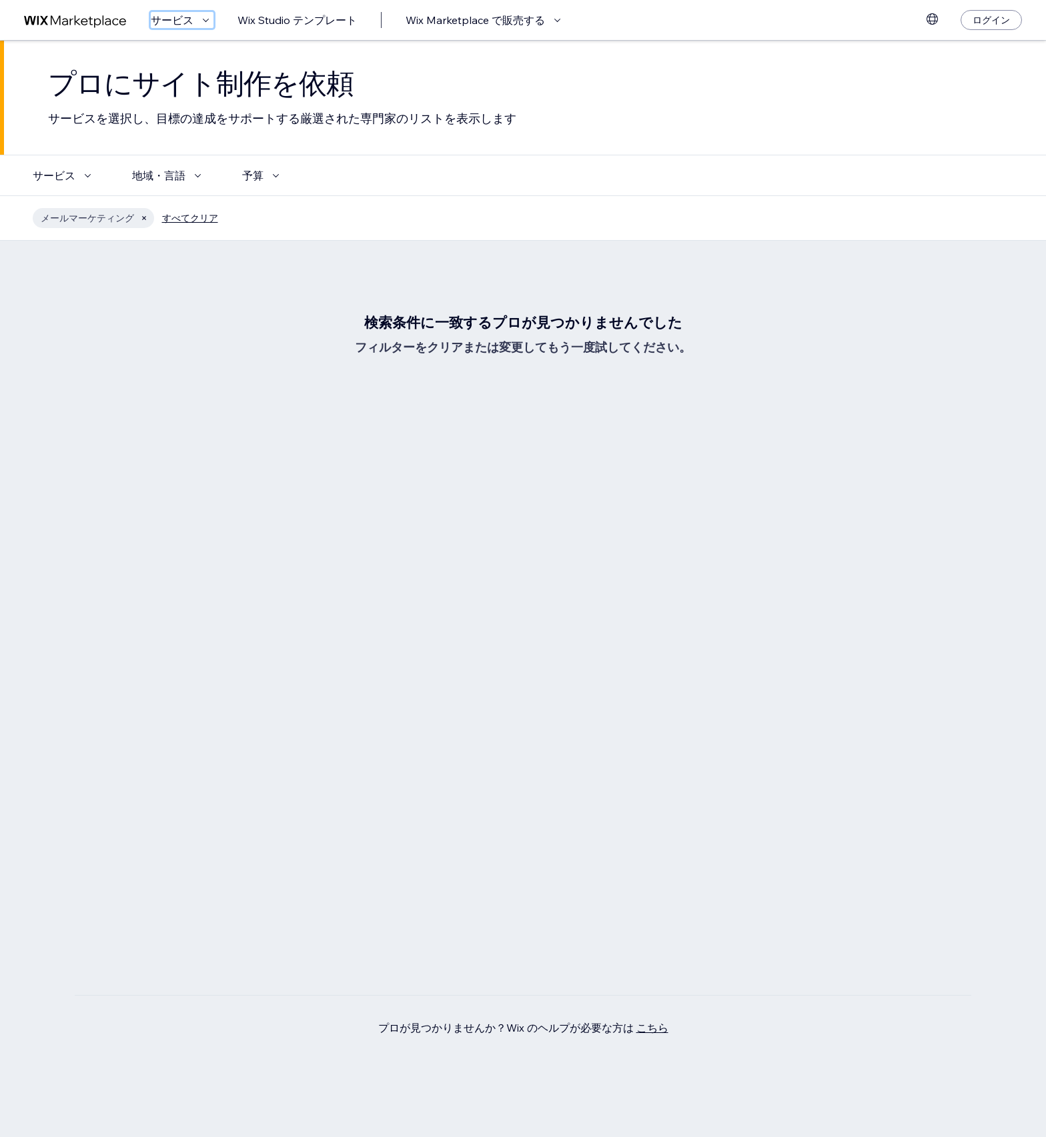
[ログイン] (991, 20)
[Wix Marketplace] (75, 20)
